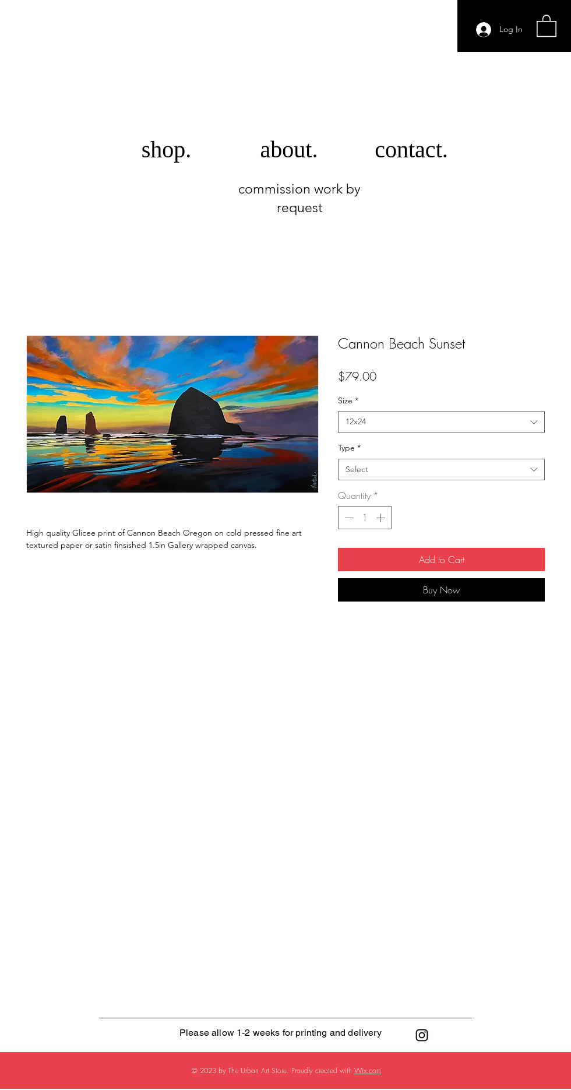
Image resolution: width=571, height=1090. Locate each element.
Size (348, 400)
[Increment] (381, 518)
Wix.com (368, 1070)
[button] (546, 25)
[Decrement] (348, 518)
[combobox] (441, 422)
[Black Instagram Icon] (422, 1035)
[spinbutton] (364, 518)
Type (349, 447)
